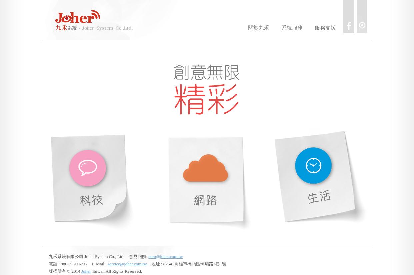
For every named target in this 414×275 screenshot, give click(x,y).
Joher (86, 271)
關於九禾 (258, 28)
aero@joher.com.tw (165, 256)
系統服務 (292, 28)
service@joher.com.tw (127, 263)
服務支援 (325, 28)
